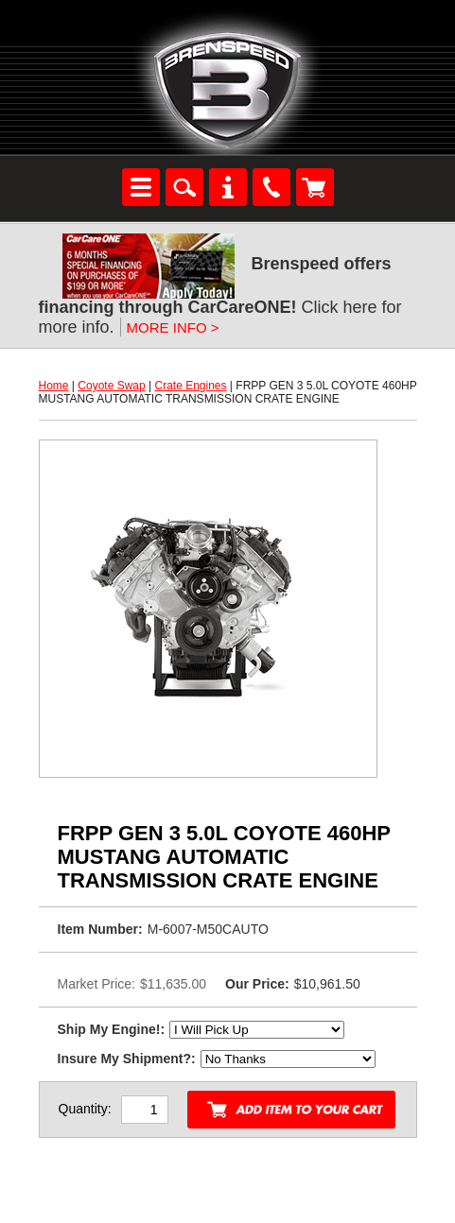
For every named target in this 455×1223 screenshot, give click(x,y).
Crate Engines (190, 385)
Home (54, 385)
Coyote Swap (111, 385)
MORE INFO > (173, 327)
